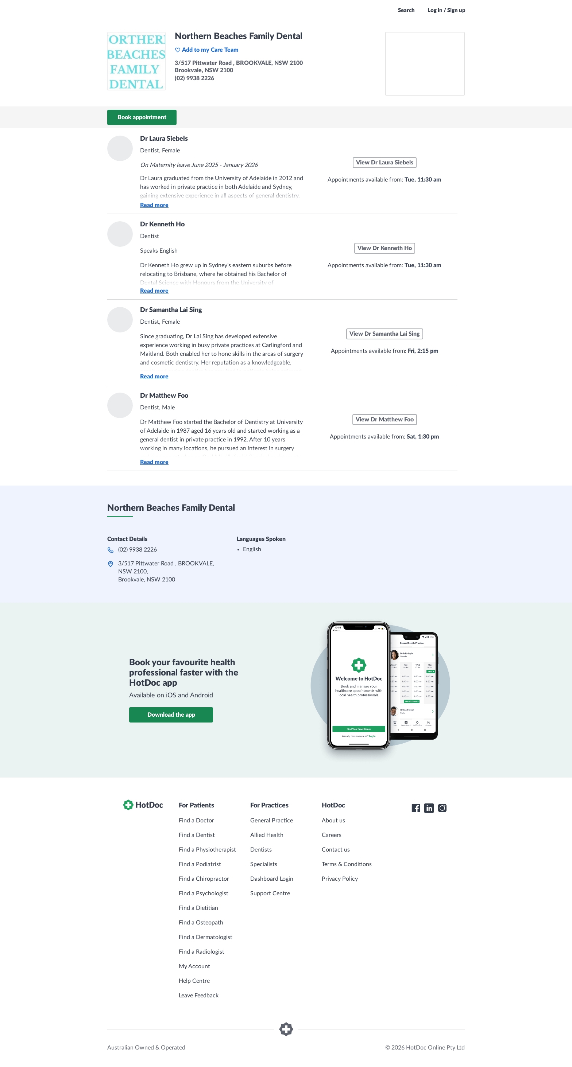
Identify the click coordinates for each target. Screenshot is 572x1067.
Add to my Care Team (207, 50)
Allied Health (266, 835)
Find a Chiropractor (204, 879)
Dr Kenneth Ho (162, 224)
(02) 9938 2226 (137, 550)
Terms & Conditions (347, 864)
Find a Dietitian (198, 908)
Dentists (261, 850)
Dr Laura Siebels (164, 139)
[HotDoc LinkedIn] (429, 808)
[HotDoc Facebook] (415, 808)
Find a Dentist (197, 835)
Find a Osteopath (201, 923)
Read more (154, 205)
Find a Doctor (196, 820)
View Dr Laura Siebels (384, 162)
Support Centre (270, 893)
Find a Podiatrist (200, 864)
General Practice (271, 820)
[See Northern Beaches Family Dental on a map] (425, 63)
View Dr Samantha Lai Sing (384, 334)
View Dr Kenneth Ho (385, 248)
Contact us (336, 850)
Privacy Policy (340, 879)
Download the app (171, 715)
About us (333, 820)
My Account (194, 966)
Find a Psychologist (203, 893)
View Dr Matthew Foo (385, 419)
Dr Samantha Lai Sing (171, 310)
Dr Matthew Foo (164, 396)
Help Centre (194, 981)
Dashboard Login (271, 879)
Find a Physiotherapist (207, 850)
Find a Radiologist (201, 952)
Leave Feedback (199, 995)
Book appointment (141, 117)
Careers (331, 835)
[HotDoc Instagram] (442, 808)
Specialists (263, 864)
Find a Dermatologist (205, 937)
